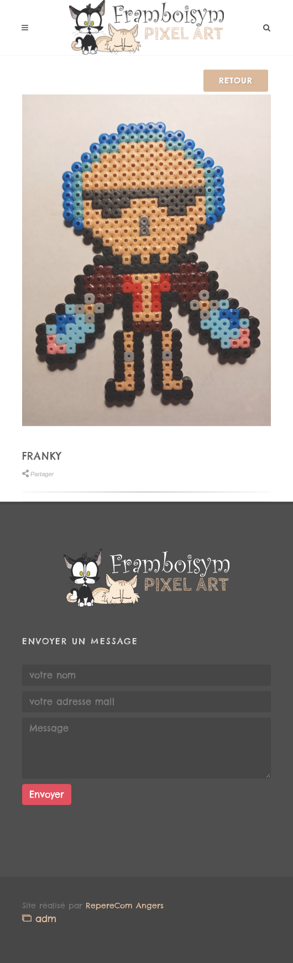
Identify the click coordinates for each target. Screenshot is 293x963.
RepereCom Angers (125, 906)
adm (39, 918)
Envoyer (46, 794)
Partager (38, 474)
